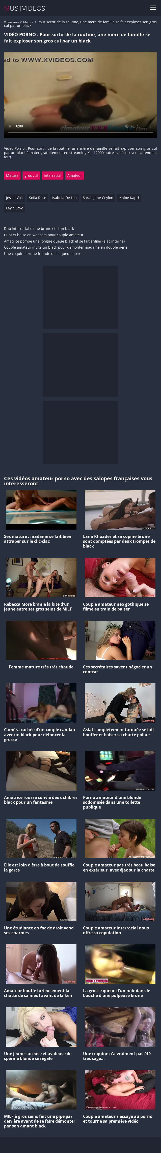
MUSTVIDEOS (25, 8)
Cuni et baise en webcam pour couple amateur (44, 235)
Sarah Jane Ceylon (98, 197)
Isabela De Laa (64, 197)
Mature (28, 22)
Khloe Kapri (129, 197)
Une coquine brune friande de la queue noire (42, 254)
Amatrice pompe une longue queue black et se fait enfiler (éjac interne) (64, 241)
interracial (52, 175)
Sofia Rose (37, 197)
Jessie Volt (14, 197)
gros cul (31, 175)
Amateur (74, 175)
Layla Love (14, 208)
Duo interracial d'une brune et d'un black (39, 229)
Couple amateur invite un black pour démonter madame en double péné (65, 247)
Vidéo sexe (11, 22)
